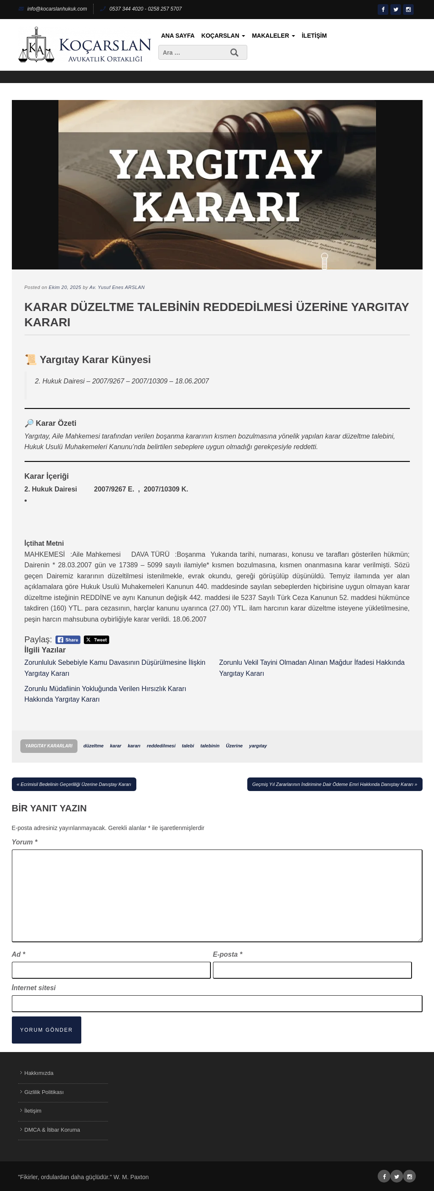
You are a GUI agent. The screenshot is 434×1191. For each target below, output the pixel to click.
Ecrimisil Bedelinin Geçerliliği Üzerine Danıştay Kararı (76, 784)
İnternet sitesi (34, 987)
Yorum (25, 842)
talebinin (209, 745)
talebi (188, 745)
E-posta (227, 954)
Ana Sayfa (178, 35)
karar (116, 745)
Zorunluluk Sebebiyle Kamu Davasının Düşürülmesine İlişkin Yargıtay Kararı (115, 668)
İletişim (314, 35)
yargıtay (258, 745)
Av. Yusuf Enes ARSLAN (117, 287)
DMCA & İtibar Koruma (52, 1130)
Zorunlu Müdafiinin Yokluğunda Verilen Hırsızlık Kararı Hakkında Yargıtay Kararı (105, 694)
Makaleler (273, 35)
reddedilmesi (161, 745)
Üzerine (234, 745)
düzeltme (93, 745)
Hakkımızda (39, 1073)
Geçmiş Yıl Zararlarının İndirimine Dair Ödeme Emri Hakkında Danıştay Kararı (333, 784)
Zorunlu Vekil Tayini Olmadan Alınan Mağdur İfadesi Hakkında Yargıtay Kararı (312, 668)
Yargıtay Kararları (48, 746)
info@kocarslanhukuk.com (52, 9)
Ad (18, 954)
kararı (134, 745)
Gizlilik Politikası (44, 1092)
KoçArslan (223, 35)
